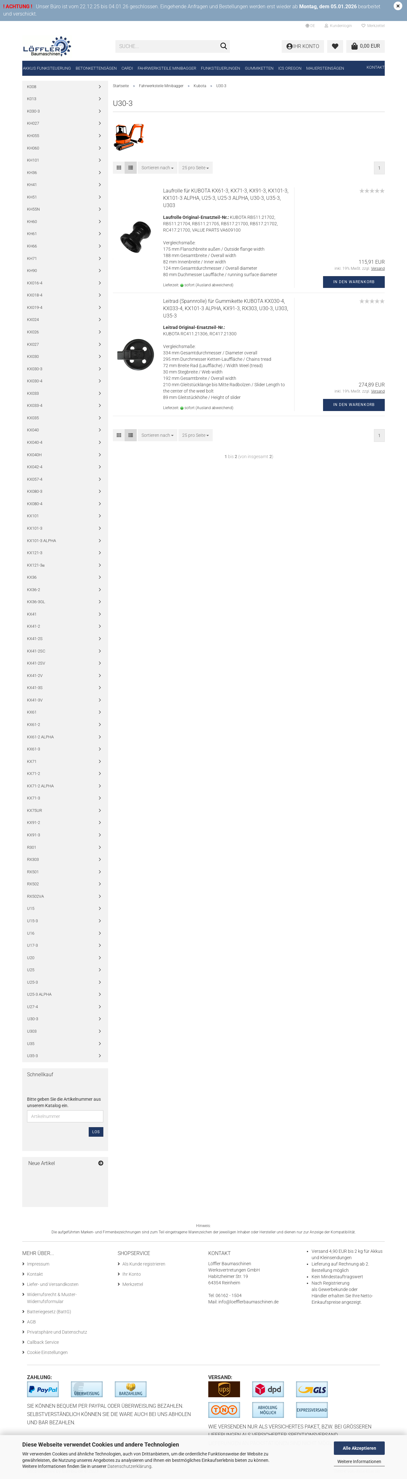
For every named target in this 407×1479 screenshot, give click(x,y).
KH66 (32, 246)
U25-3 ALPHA (39, 994)
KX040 (33, 430)
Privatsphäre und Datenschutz (57, 1332)
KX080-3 (34, 491)
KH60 (32, 221)
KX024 (33, 319)
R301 (31, 847)
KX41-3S (35, 687)
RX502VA (35, 896)
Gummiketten (259, 68)
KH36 (32, 172)
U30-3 (32, 1018)
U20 (30, 957)
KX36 (32, 577)
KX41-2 (33, 626)
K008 (31, 86)
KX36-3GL (36, 601)
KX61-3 (33, 749)
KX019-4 (34, 307)
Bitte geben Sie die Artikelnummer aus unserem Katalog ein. (64, 1102)
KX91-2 (33, 822)
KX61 (32, 712)
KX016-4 (34, 283)
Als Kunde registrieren (143, 1263)
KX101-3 (34, 528)
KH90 (32, 270)
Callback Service (43, 1342)
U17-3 (32, 945)
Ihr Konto (131, 1274)
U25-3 (32, 982)
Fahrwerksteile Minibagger (167, 68)
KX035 (33, 417)
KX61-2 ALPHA (40, 737)
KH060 (33, 148)
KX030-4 (34, 381)
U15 (30, 908)
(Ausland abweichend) (214, 285)
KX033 (33, 393)
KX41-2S (35, 638)
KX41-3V (35, 700)
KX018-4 (34, 295)
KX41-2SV (36, 663)
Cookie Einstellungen (47, 1352)
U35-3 (32, 1055)
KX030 (33, 356)
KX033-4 (34, 405)
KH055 (33, 135)
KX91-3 (33, 835)
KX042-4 (34, 466)
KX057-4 (34, 479)
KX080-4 (34, 503)
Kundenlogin (338, 26)
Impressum (38, 1263)
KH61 (32, 233)
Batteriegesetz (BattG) (49, 1311)
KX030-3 (34, 368)
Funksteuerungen (220, 68)
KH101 (33, 160)
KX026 (33, 332)
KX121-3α (36, 565)
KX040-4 (34, 442)
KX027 (33, 344)
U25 (30, 969)
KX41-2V (35, 675)
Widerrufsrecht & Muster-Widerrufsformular (52, 1298)
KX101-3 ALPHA (41, 540)
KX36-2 (33, 589)
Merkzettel (373, 26)
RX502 (33, 884)
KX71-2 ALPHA (40, 786)
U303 (32, 1031)
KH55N (33, 209)
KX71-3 (33, 798)
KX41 (32, 614)
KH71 (32, 258)
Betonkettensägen (96, 68)
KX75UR (34, 810)
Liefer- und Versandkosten (53, 1284)
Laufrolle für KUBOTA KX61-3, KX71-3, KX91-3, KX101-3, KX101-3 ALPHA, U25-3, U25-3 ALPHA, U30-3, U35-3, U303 (225, 198)
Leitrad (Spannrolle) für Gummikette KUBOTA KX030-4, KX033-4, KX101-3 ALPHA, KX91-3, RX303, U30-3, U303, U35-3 (225, 308)
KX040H (34, 454)
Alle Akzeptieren (359, 1448)
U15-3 (32, 920)
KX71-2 (33, 773)
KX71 (32, 761)
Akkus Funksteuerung (47, 68)
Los (96, 1132)
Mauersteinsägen (325, 68)
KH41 (32, 184)
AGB (31, 1321)
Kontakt (376, 67)
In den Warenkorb (354, 282)
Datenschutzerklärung (129, 1466)
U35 (30, 1043)
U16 (30, 933)
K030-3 (33, 111)
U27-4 (32, 1006)
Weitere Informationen (359, 1461)
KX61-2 (33, 724)
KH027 (33, 123)
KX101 (33, 515)
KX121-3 (34, 552)
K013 (31, 98)
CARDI (127, 68)
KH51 (32, 197)
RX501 (33, 871)
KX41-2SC (36, 651)
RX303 (33, 859)
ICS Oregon (289, 68)
